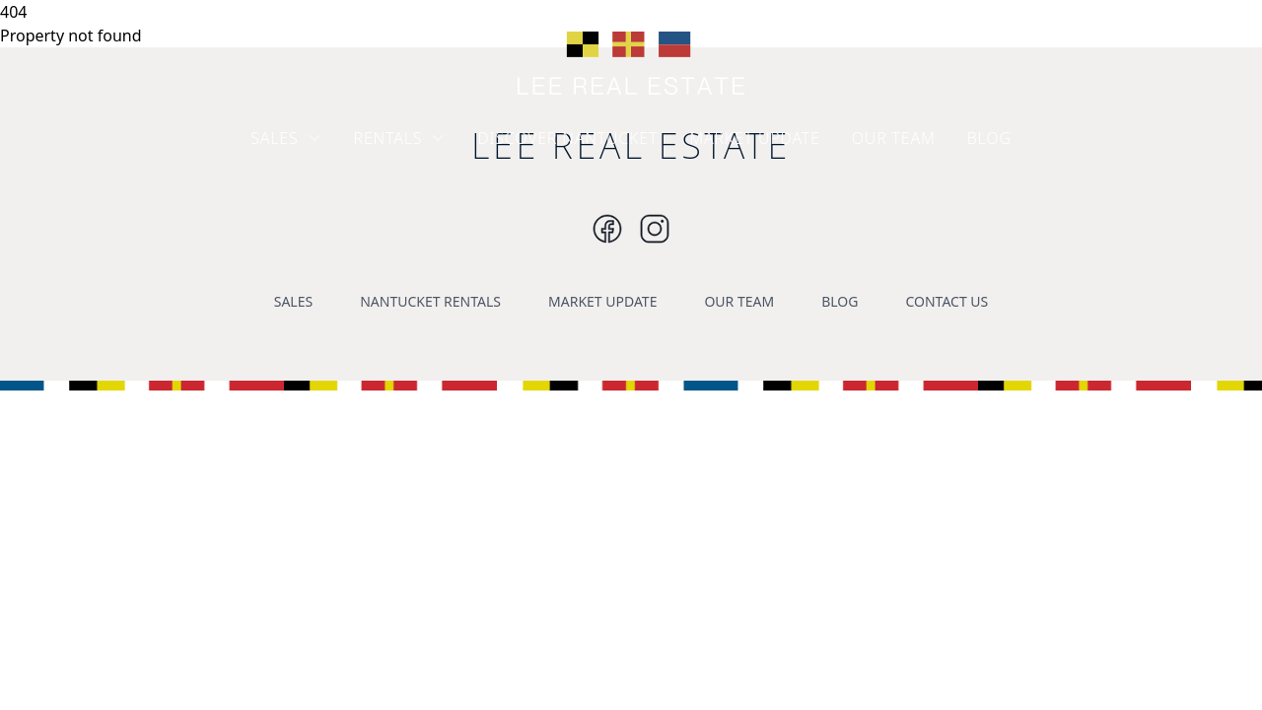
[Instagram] (607, 229)
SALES (285, 138)
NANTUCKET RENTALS (430, 301)
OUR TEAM (894, 138)
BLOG (989, 138)
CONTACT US (946, 301)
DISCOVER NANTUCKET (567, 138)
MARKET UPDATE (754, 138)
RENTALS (400, 138)
